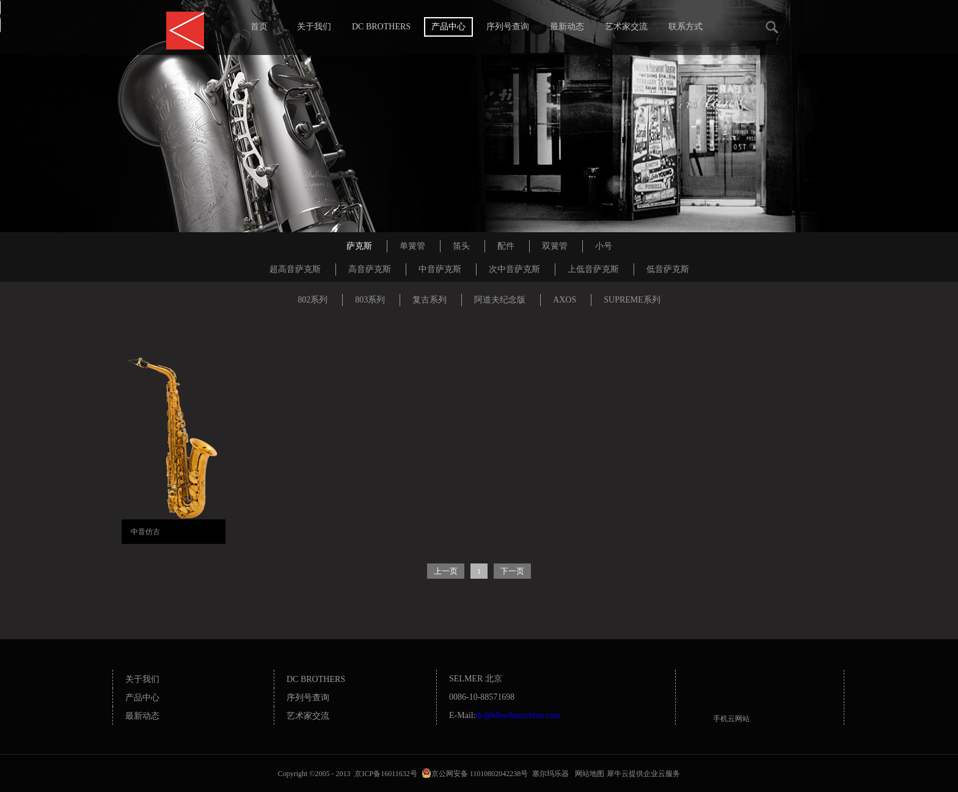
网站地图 (587, 773)
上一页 (446, 571)
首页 (259, 26)
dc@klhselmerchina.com (518, 715)
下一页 (512, 571)
